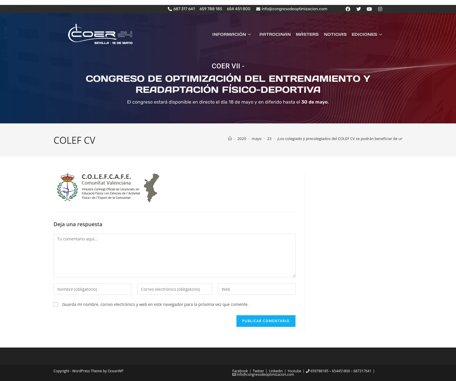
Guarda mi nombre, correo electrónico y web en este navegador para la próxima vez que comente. (155, 304)
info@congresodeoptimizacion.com (263, 374)
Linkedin (276, 370)
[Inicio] (230, 138)
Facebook (240, 370)
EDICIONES (368, 34)
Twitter (258, 370)
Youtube (294, 370)
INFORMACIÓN (237, 34)
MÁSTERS (309, 34)
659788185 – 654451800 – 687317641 (338, 370)
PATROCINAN (278, 34)
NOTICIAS (336, 34)
